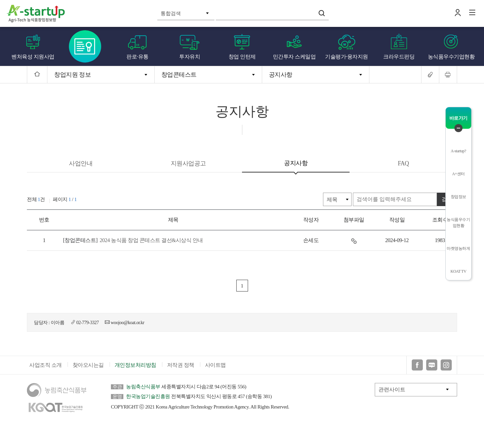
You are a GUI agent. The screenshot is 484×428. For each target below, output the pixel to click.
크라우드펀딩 (398, 57)
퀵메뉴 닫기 (458, 128)
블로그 (431, 365)
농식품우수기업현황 (451, 57)
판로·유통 (137, 57)
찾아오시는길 (88, 365)
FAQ (403, 163)
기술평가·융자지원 (346, 57)
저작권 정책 (180, 365)
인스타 (446, 365)
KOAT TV (458, 271)
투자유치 (189, 57)
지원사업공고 (188, 163)
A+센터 (458, 173)
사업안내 (80, 163)
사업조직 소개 (45, 365)
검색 (322, 13)
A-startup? (458, 151)
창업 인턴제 (242, 57)
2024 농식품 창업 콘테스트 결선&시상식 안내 (133, 240)
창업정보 (458, 196)
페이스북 (417, 365)
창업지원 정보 (72, 74)
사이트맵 (215, 365)
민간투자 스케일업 (294, 57)
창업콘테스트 (85, 46)
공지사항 (280, 74)
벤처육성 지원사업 (32, 57)
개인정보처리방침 (135, 365)
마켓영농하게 (458, 248)
